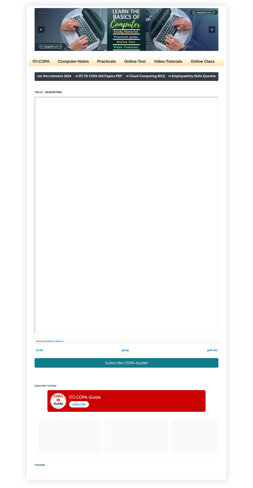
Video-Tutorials (168, 61)
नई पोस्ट (39, 350)
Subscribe (79, 404)
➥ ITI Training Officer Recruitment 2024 (42, 76)
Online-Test (135, 61)
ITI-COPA (41, 61)
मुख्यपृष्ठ (125, 350)
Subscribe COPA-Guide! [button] (126, 362)
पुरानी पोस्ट (212, 350)
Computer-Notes (73, 61)
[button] (41, 29)
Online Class (203, 61)
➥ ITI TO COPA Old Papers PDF (101, 76)
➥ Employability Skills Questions (195, 76)
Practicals (106, 61)
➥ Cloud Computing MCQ (148, 76)
